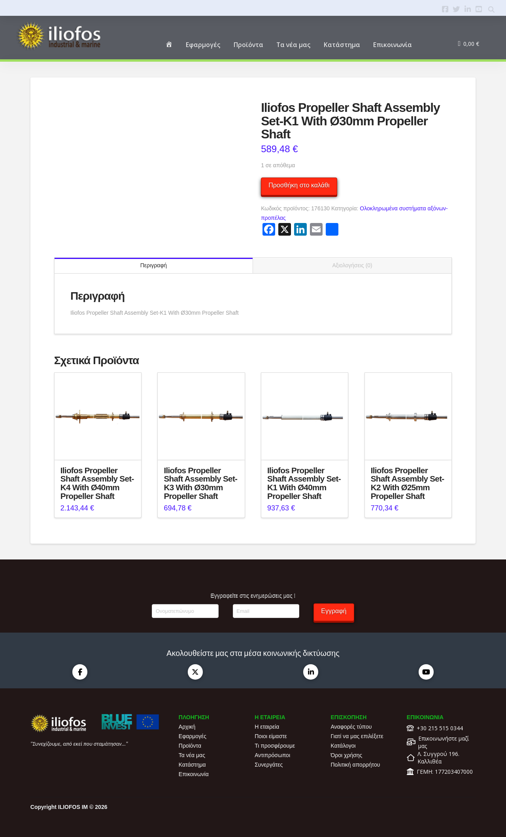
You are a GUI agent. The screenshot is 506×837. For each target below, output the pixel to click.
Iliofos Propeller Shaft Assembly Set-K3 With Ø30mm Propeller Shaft (200, 483)
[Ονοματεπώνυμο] (185, 611)
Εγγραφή (333, 611)
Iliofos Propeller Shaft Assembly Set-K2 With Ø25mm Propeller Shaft (407, 483)
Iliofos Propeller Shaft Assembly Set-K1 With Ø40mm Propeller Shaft (304, 483)
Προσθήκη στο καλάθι (298, 185)
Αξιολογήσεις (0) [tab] (352, 265)
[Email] (266, 611)
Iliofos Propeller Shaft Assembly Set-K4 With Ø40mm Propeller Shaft (97, 483)
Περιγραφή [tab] (153, 265)
